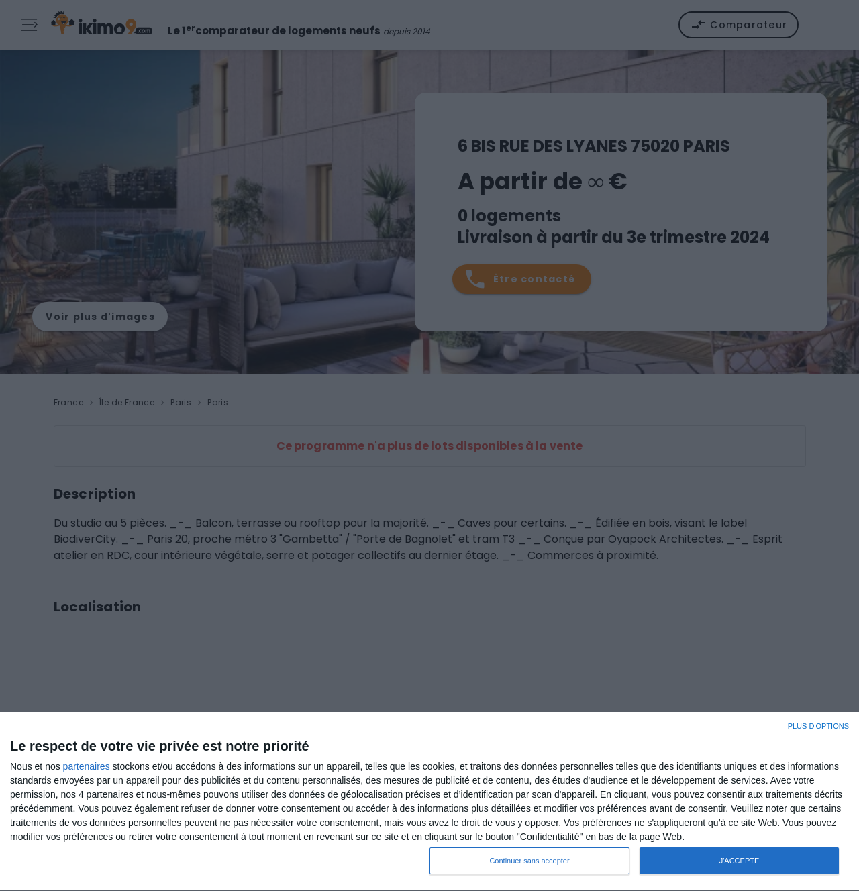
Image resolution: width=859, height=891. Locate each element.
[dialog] (429, 802)
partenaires (86, 766)
